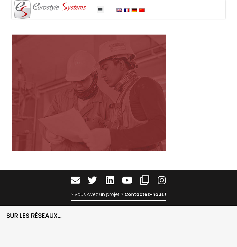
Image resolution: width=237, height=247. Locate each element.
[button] (100, 9)
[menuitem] (119, 10)
